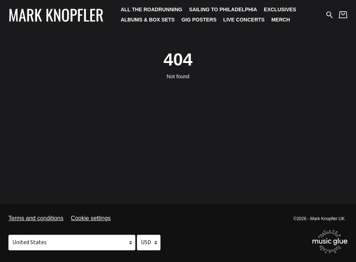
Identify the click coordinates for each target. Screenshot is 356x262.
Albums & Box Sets (147, 20)
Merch (280, 20)
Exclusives (280, 9)
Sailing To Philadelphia (223, 9)
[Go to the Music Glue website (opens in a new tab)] (330, 241)
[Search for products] (329, 14)
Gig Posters (198, 20)
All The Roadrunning (151, 9)
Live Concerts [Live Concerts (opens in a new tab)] (244, 20)
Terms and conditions (35, 218)
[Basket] (343, 15)
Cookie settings (91, 218)
